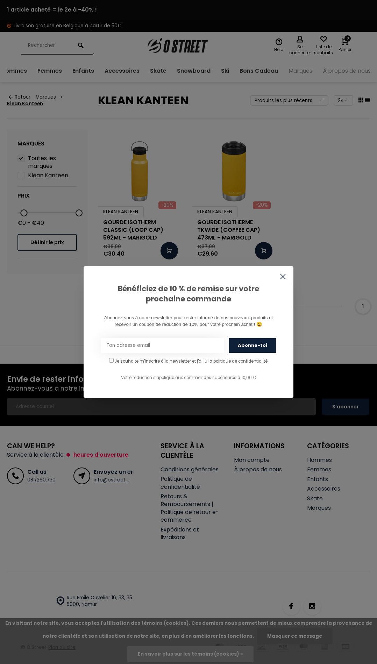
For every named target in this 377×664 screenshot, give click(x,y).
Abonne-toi (252, 345)
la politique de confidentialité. (238, 361)
